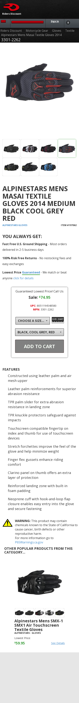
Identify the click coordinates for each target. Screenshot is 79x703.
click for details (23, 278)
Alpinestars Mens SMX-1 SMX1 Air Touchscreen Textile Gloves (38, 625)
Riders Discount (11, 31)
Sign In (55, 21)
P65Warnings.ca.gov (29, 542)
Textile (70, 31)
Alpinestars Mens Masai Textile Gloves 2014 (31, 35)
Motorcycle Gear (37, 31)
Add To (39, 346)
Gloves (56, 31)
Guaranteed (31, 272)
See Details (58, 643)
